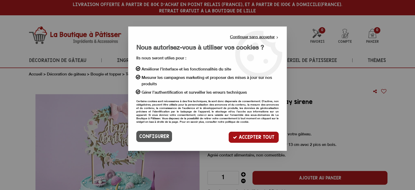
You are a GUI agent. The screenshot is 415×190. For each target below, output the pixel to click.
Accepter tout (253, 136)
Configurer (154, 136)
